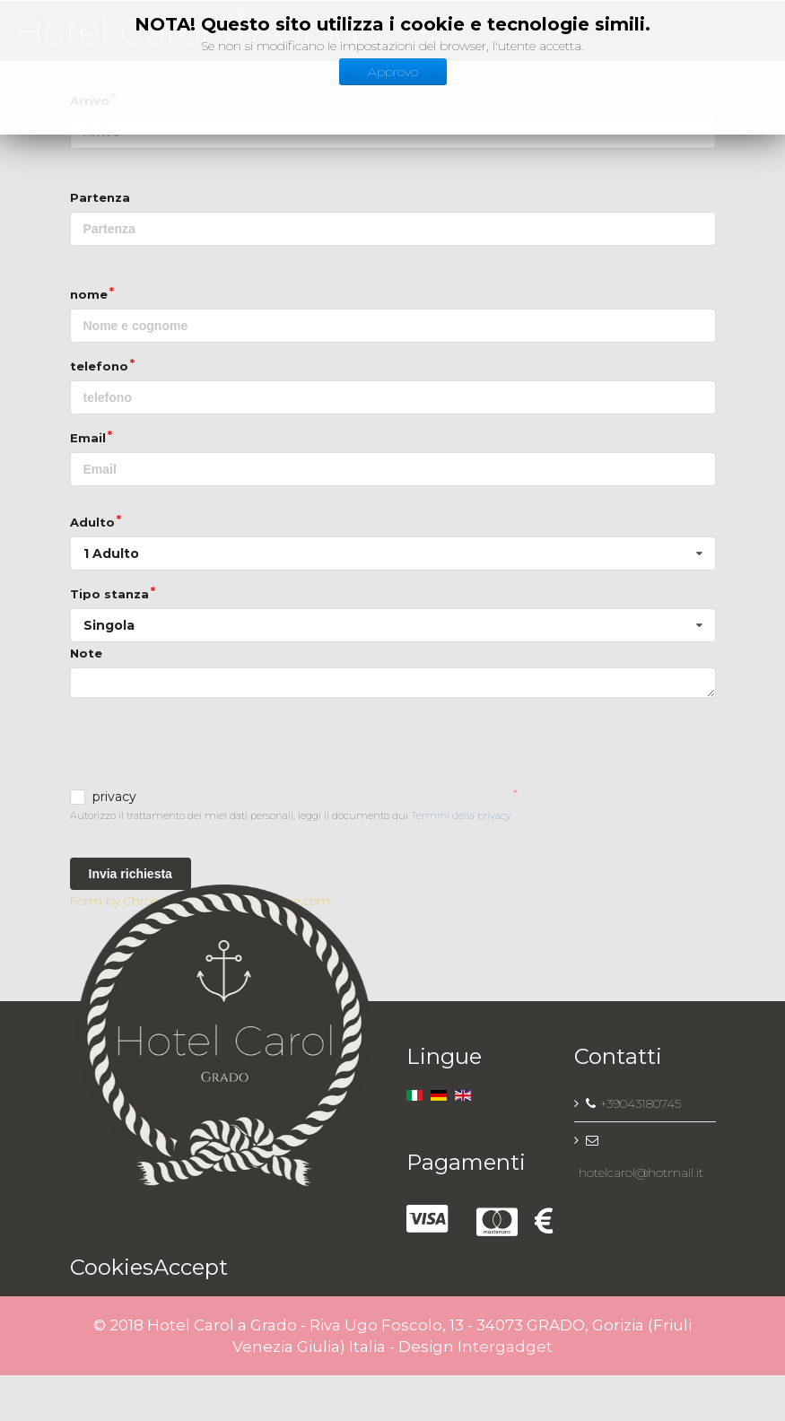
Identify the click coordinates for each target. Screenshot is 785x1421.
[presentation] (206, 745)
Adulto (92, 522)
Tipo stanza (109, 594)
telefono (99, 366)
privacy (114, 797)
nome (89, 294)
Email (88, 438)
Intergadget (505, 1347)
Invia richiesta (130, 874)
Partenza (100, 197)
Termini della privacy (461, 815)
